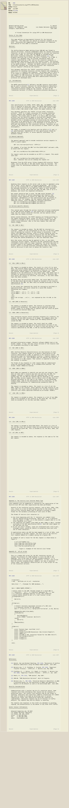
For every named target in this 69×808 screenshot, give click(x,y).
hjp (1, 3)
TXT (14, 10)
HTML (16, 10)
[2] (50, 141)
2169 (14, 3)
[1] (48, 60)
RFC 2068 (16, 742)
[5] (32, 232)
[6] (22, 312)
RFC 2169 (5, 8)
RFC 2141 (24, 745)
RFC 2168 (39, 731)
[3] (12, 143)
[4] (52, 212)
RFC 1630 (28, 751)
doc (3, 4)
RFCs (4, 6)
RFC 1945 (44, 736)
